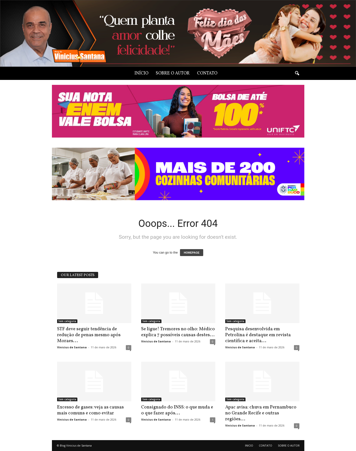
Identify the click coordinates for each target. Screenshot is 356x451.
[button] (296, 73)
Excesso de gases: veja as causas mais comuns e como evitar (90, 410)
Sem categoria (67, 321)
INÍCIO (141, 73)
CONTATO (207, 73)
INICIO (249, 445)
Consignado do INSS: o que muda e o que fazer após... (177, 410)
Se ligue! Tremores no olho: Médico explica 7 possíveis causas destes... (178, 332)
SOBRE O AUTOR (173, 73)
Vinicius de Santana (72, 347)
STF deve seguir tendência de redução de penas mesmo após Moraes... (89, 335)
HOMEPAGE (191, 252)
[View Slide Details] (178, 174)
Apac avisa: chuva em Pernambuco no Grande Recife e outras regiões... (260, 413)
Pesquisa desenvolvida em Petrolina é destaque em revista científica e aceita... (258, 335)
